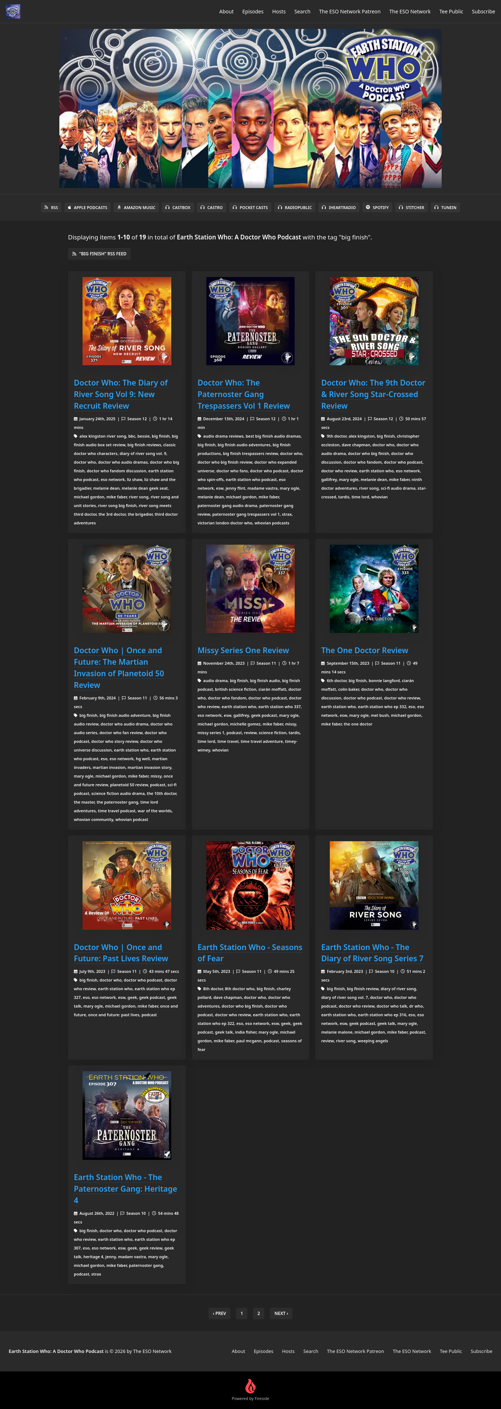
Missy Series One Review (243, 650)
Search (302, 11)
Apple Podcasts (87, 207)
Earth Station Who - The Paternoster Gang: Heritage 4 (125, 1188)
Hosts (279, 11)
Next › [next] (281, 1313)
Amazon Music (136, 207)
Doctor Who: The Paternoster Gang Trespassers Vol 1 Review (244, 394)
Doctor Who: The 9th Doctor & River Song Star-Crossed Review (373, 394)
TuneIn (445, 207)
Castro (212, 207)
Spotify (377, 207)
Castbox (177, 207)
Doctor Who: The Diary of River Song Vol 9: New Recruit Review (121, 394)
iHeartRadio (339, 207)
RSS (51, 207)
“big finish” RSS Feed (99, 254)
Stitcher (411, 207)
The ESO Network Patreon (350, 11)
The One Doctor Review (364, 650)
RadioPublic (295, 207)
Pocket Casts (250, 207)
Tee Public (451, 11)
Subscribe (483, 11)
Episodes (253, 11)
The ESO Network (409, 11)
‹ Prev (219, 1313)
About (226, 11)
